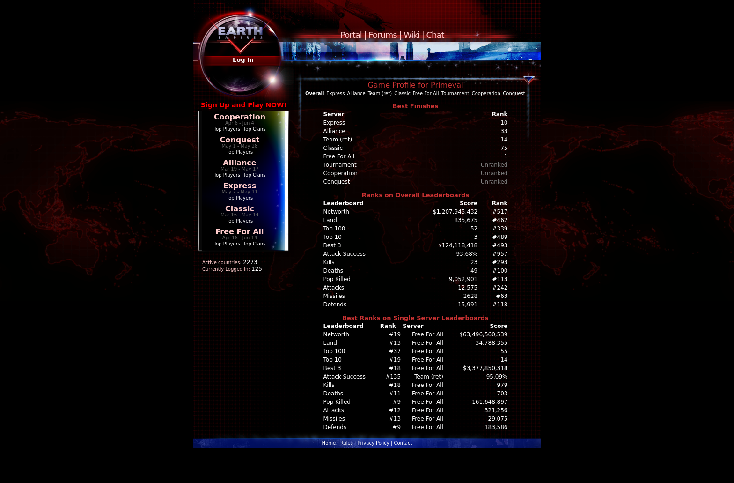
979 (502, 385)
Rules (346, 443)
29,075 (498, 419)
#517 (500, 211)
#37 (395, 351)
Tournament (455, 93)
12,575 (467, 287)
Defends (335, 304)
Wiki (411, 35)
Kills (329, 262)
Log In (243, 59)
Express (240, 185)
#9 (396, 402)
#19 (395, 334)
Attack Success (344, 254)
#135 (393, 376)
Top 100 (334, 228)
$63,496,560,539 (483, 334)
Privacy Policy (373, 443)
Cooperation (239, 116)
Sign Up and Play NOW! (244, 105)
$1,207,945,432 (455, 211)
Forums (382, 35)
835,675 (466, 220)
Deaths (333, 271)
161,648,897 (489, 402)
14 (503, 360)
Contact (403, 443)
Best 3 (332, 245)
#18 (395, 368)
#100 (500, 271)
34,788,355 (492, 343)
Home (329, 443)
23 (473, 262)
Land (330, 220)
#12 (395, 410)
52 (473, 228)
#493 (500, 245)
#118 (500, 304)
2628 (470, 296)
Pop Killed (337, 279)
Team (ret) (380, 93)
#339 (500, 228)
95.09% (497, 376)
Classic (239, 208)
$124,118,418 (457, 245)
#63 (501, 296)
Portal (351, 35)
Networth (336, 211)
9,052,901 (463, 279)
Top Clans (254, 129)
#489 (500, 237)
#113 (500, 279)
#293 (500, 262)
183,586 (496, 427)
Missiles (334, 296)
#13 (395, 343)
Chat (435, 35)
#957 (500, 254)
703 (502, 393)
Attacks (334, 287)
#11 (395, 393)
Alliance (239, 162)
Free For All (239, 231)
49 (473, 271)
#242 (500, 287)
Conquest (240, 139)
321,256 (496, 410)
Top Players (227, 129)
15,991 (467, 304)
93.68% (466, 254)
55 (503, 351)
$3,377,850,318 (485, 368)
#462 (500, 220)
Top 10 (332, 237)
